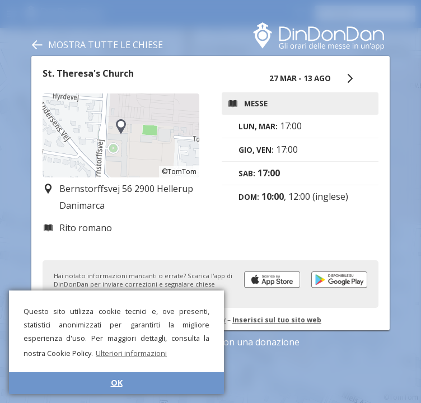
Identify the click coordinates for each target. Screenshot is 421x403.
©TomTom (179, 171)
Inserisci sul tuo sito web (276, 320)
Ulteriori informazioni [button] (131, 353)
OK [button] (117, 382)
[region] (121, 135)
